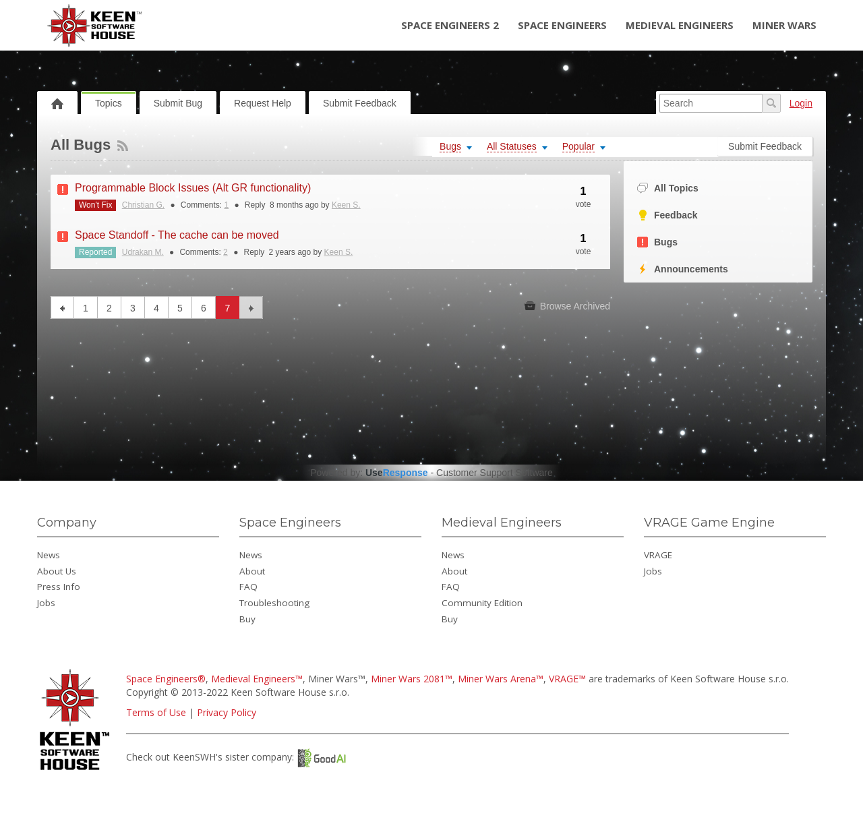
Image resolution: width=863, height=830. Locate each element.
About (252, 571)
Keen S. (346, 205)
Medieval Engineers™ (257, 678)
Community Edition (482, 603)
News (48, 555)
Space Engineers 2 (450, 25)
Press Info (58, 587)
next (251, 307)
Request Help (262, 103)
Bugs (657, 242)
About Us (56, 571)
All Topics (667, 188)
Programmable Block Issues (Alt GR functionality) (193, 188)
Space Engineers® (166, 678)
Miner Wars (784, 25)
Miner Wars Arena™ (500, 678)
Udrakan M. (143, 252)
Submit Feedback (359, 103)
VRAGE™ (567, 678)
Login (801, 103)
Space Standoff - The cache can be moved (177, 235)
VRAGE (658, 555)
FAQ (248, 587)
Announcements (682, 269)
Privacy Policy (226, 712)
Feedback (667, 215)
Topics (108, 103)
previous (62, 307)
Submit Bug (178, 103)
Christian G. (143, 205)
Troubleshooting (274, 603)
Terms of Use (156, 712)
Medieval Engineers (680, 25)
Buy (247, 619)
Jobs (46, 603)
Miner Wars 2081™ (411, 678)
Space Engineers (562, 25)
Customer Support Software (494, 472)
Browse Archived (567, 306)
